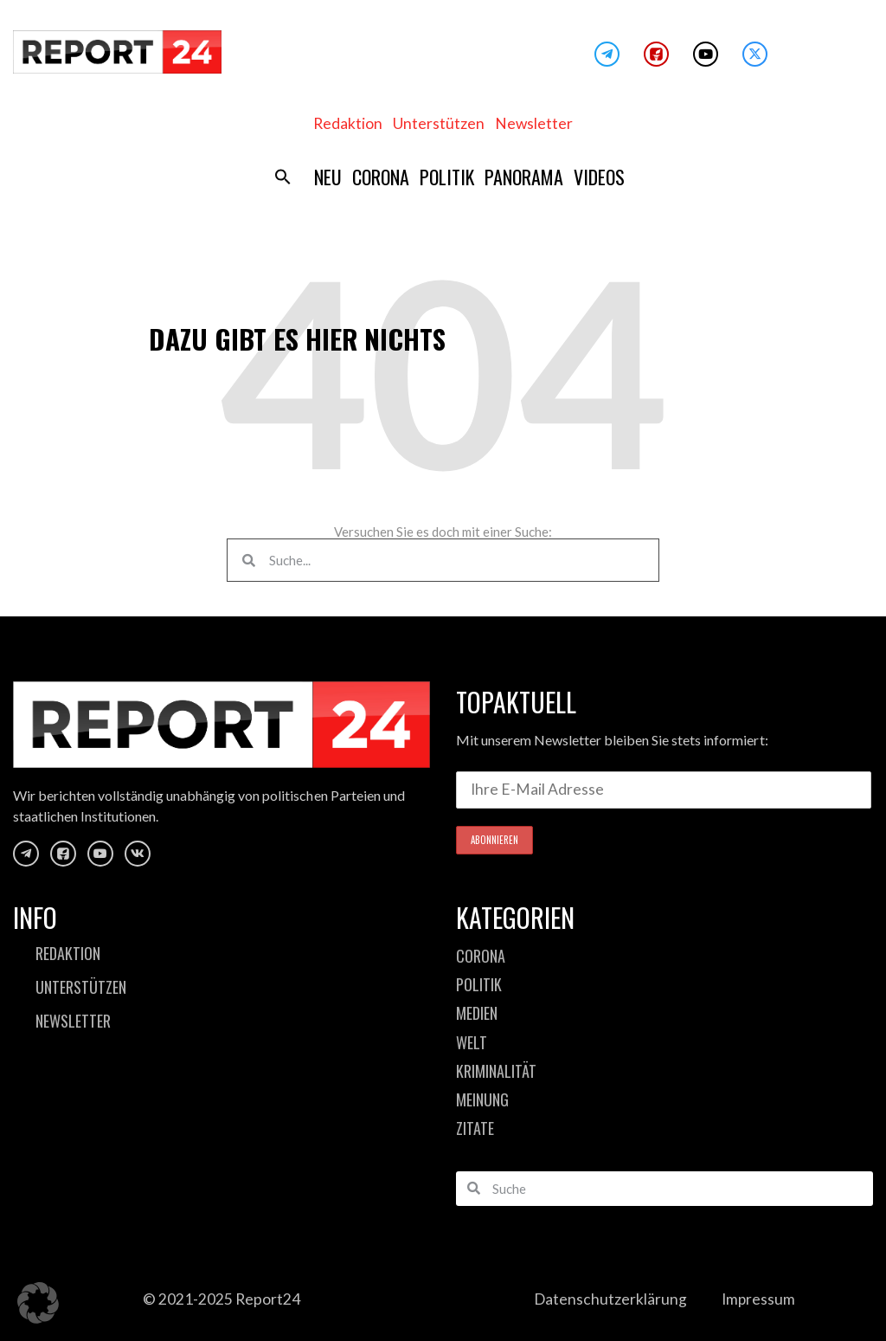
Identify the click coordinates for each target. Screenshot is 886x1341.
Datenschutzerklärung (610, 1299)
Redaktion (347, 123)
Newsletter (534, 123)
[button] (283, 177)
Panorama (524, 176)
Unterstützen (439, 123)
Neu (328, 176)
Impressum (759, 1299)
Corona (380, 176)
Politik (447, 176)
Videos (599, 176)
